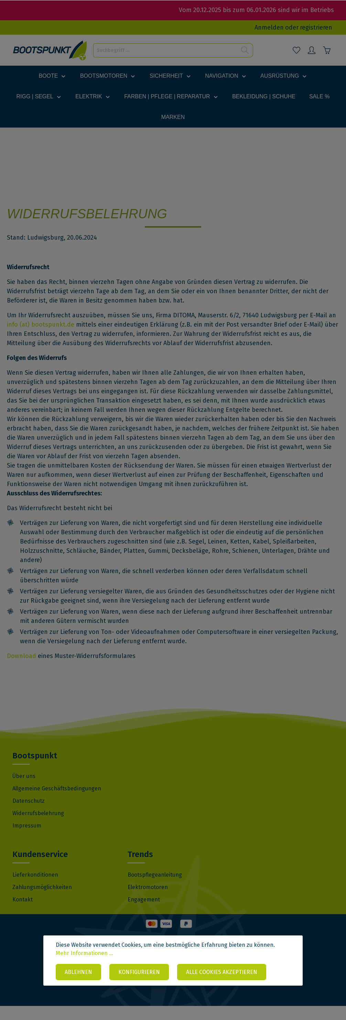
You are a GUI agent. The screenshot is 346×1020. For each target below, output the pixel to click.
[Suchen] (245, 50)
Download (21, 670)
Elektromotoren (148, 901)
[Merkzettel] (296, 50)
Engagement (144, 913)
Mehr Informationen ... (84, 953)
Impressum (26, 839)
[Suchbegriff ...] (165, 50)
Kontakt (22, 913)
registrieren (316, 27)
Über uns (23, 790)
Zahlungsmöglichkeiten (42, 901)
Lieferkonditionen (35, 889)
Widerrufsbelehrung (38, 827)
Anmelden (269, 27)
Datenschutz (28, 815)
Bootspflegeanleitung (155, 889)
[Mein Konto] (311, 50)
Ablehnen (78, 972)
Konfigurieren (139, 972)
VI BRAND (223, 997)
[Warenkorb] (327, 50)
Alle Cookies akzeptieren (221, 972)
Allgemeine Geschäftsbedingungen (56, 802)
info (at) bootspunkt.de (40, 338)
